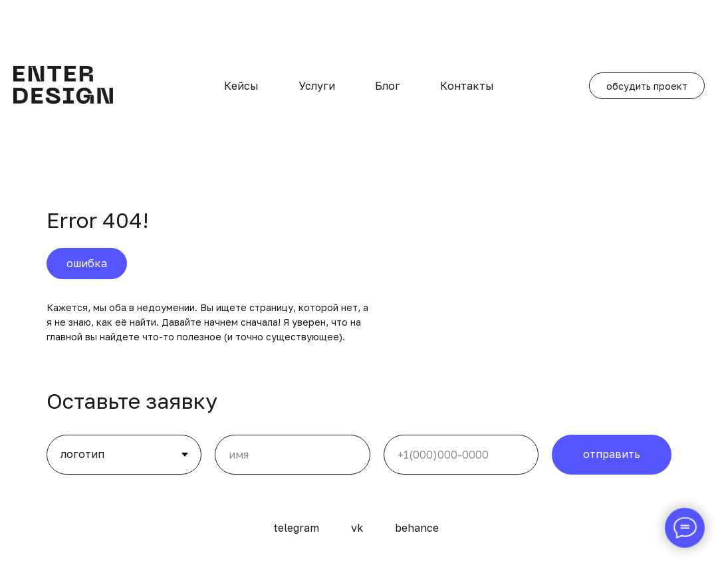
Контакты (467, 85)
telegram (296, 527)
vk (357, 527)
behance (417, 527)
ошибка (86, 263)
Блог (387, 85)
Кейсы (241, 85)
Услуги (317, 85)
